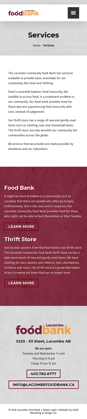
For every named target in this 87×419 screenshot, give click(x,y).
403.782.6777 (43, 374)
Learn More (21, 226)
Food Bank (19, 188)
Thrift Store (20, 239)
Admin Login (50, 409)
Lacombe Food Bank (28, 409)
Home (36, 45)
